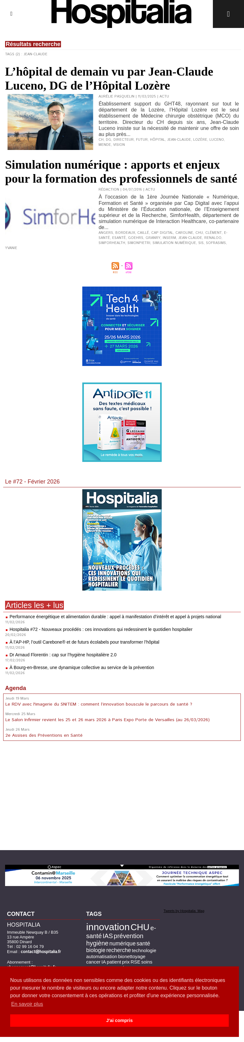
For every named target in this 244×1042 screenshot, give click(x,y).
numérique (122, 943)
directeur (123, 139)
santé (143, 943)
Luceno (216, 139)
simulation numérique (174, 243)
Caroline (184, 232)
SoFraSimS (216, 243)
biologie (95, 950)
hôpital (157, 139)
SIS (201, 243)
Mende (104, 144)
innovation (108, 927)
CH (101, 139)
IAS (108, 935)
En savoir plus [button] (27, 1004)
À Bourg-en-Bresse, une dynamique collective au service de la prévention (82, 667)
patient (114, 961)
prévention (128, 935)
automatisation (101, 956)
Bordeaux (125, 232)
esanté (119, 237)
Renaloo (212, 237)
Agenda (15, 688)
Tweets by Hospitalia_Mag (184, 911)
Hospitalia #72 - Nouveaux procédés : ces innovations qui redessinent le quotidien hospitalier (101, 629)
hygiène (97, 943)
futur (142, 139)
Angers (105, 232)
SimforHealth (111, 243)
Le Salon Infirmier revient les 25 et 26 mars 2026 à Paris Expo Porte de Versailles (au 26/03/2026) (107, 720)
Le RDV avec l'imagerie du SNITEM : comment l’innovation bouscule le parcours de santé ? (98, 704)
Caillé (143, 232)
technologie (144, 950)
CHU (199, 232)
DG (108, 139)
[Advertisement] (122, 796)
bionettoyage (132, 956)
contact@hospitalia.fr (41, 952)
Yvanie (11, 248)
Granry (153, 237)
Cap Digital (162, 232)
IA (103, 961)
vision (119, 144)
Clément (213, 232)
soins (146, 961)
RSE (135, 961)
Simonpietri (138, 243)
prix (126, 961)
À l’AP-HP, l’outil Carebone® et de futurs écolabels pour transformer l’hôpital (84, 642)
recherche (118, 950)
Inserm (168, 237)
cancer (93, 961)
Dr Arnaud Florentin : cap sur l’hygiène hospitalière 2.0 (63, 654)
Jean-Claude (179, 139)
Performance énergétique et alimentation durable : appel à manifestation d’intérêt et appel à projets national (115, 616)
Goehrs (135, 237)
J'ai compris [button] (119, 1020)
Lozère (200, 139)
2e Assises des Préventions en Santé (44, 735)
